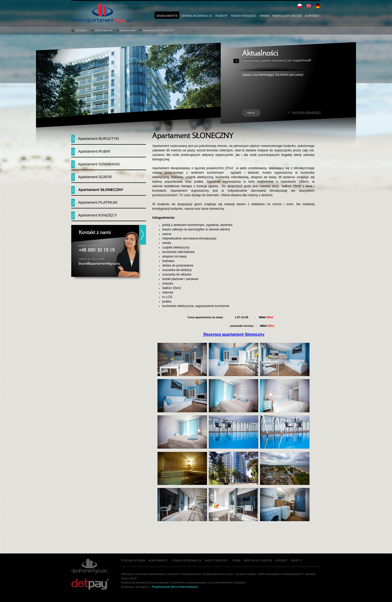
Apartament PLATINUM (97, 202)
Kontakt (312, 16)
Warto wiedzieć (243, 16)
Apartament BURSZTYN (98, 138)
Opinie (264, 16)
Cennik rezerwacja (196, 16)
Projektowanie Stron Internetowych (175, 586)
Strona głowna (103, 30)
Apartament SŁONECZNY (158, 30)
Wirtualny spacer (287, 16)
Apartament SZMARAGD (99, 164)
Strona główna (133, 560)
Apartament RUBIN (94, 151)
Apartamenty (167, 16)
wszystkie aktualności (304, 112)
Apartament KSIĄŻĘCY (97, 215)
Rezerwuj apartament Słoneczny (233, 334)
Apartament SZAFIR (95, 177)
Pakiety (221, 16)
